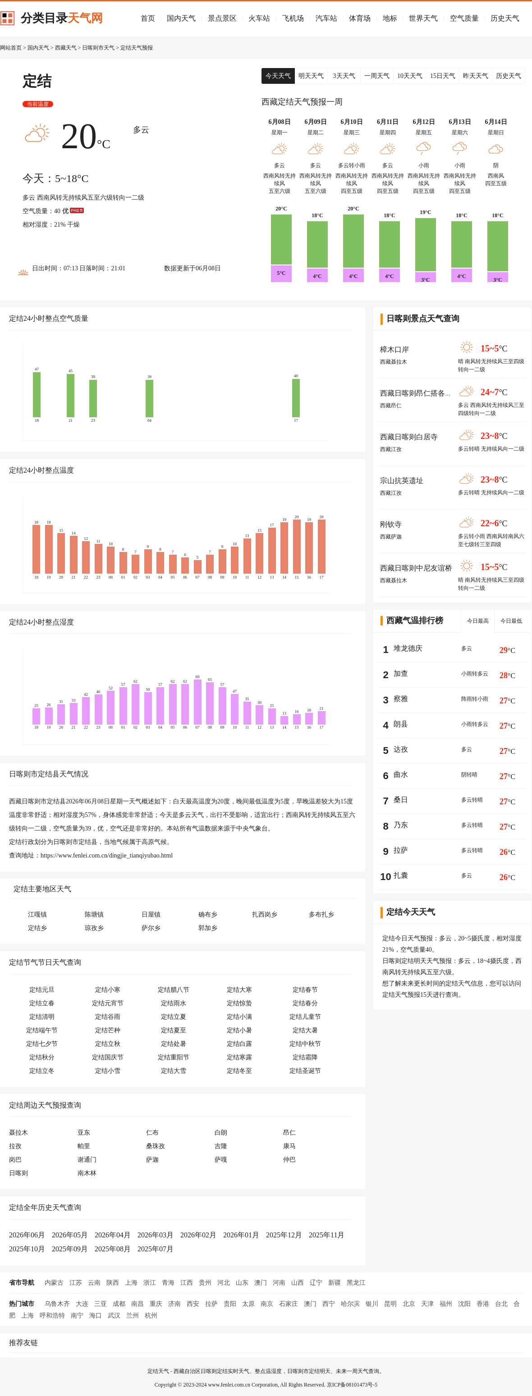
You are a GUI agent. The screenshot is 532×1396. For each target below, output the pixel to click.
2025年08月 (113, 1249)
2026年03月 (156, 1235)
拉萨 (401, 850)
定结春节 (305, 989)
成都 (119, 1303)
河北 (223, 1282)
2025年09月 (70, 1249)
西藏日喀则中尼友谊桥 (416, 568)
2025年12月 (284, 1235)
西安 (193, 1303)
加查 (401, 673)
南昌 (137, 1303)
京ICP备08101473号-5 (352, 1385)
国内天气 (181, 18)
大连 (82, 1303)
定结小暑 (239, 1030)
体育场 (360, 18)
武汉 (114, 1315)
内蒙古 (54, 1282)
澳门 (260, 1282)
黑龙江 (356, 1282)
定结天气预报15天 (407, 994)
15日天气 (442, 76)
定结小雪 (107, 1071)
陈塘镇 (94, 914)
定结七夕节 (42, 1043)
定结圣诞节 (305, 1071)
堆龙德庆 (408, 648)
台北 (501, 1303)
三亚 (100, 1303)
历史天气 (505, 18)
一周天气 (377, 76)
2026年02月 (198, 1235)
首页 (148, 18)
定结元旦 (42, 989)
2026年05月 (70, 1235)
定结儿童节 (305, 1016)
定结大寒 (239, 989)
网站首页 (11, 48)
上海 (131, 1282)
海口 (95, 1315)
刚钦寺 (391, 524)
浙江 (149, 1282)
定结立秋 (107, 1043)
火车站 (259, 18)
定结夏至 (173, 1030)
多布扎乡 (321, 914)
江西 (186, 1282)
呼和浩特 (52, 1315)
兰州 (132, 1315)
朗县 (401, 724)
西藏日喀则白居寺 (409, 437)
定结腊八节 (173, 989)
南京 (267, 1303)
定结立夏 (173, 1016)
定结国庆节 (108, 1057)
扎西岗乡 (264, 914)
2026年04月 (113, 1235)
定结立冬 (42, 1071)
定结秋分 (42, 1057)
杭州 (151, 1315)
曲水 (401, 774)
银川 (372, 1303)
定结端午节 (42, 1030)
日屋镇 (151, 914)
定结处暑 (173, 1043)
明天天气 (311, 76)
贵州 (205, 1282)
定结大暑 (305, 1030)
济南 (174, 1303)
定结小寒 (107, 989)
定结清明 (42, 1016)
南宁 (77, 1315)
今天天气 (278, 76)
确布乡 (207, 914)
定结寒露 (239, 1057)
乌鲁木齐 (57, 1303)
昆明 (390, 1303)
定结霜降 (305, 1057)
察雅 (401, 699)
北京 (409, 1303)
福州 (446, 1303)
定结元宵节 (108, 1003)
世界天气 (423, 18)
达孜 (401, 749)
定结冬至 (239, 1071)
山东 (242, 1282)
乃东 (401, 825)
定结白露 (239, 1043)
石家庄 (288, 1303)
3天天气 (344, 76)
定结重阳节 (173, 1057)
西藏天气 (66, 48)
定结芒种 (107, 1030)
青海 (168, 1282)
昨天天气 (475, 76)
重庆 (156, 1303)
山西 (297, 1282)
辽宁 (316, 1282)
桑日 (401, 799)
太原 (248, 1303)
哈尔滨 (350, 1303)
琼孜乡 (94, 928)
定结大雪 (173, 1071)
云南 (94, 1282)
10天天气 (409, 76)
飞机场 (293, 18)
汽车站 (326, 18)
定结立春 (42, 1003)
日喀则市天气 (98, 48)
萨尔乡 (151, 928)
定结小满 (239, 1016)
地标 (390, 18)
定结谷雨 (107, 1016)
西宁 (328, 1303)
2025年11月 (326, 1235)
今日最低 (511, 621)
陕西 (112, 1282)
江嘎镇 (37, 914)
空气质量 (464, 18)
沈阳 (464, 1303)
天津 (427, 1303)
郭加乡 (207, 928)
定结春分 (305, 1003)
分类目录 (62, 18)
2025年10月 (27, 1249)
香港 (483, 1303)
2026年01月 (241, 1235)
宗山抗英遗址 (401, 480)
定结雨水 (173, 1003)
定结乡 (37, 928)
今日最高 (478, 621)
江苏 (75, 1282)
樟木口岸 (394, 349)
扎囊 (401, 875)
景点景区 (222, 18)
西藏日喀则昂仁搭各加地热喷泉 (430, 393)
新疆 (334, 1282)
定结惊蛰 (239, 1003)
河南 (279, 1282)
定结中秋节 (305, 1043)
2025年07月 (156, 1249)
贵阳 (230, 1303)
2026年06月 (27, 1235)
